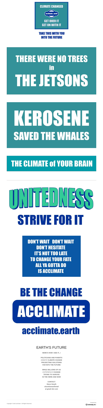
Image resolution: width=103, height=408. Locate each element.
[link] (91, 404)
